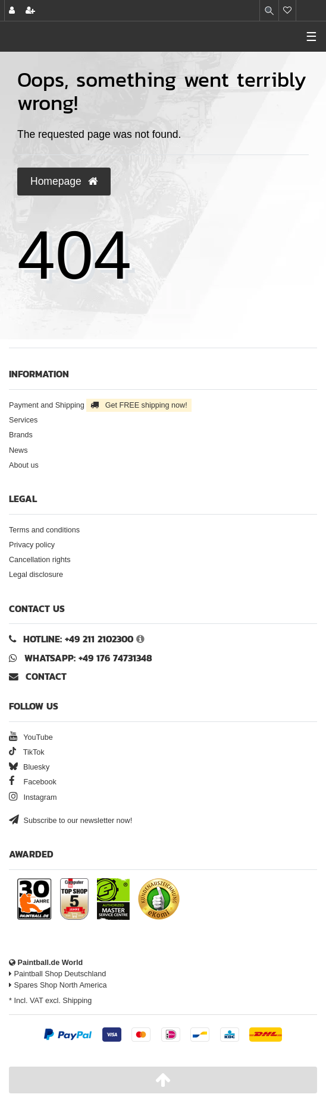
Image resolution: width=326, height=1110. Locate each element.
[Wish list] (287, 10)
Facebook (33, 782)
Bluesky (29, 767)
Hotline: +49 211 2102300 (78, 639)
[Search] (269, 10)
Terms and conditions (44, 530)
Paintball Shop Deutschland (57, 974)
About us (24, 465)
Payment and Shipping (100, 405)
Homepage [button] (64, 181)
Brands (21, 435)
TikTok (27, 752)
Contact (38, 676)
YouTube (31, 737)
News (18, 450)
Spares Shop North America (58, 985)
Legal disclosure (36, 574)
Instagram (33, 797)
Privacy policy (32, 545)
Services (23, 420)
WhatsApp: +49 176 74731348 (88, 658)
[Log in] (12, 10)
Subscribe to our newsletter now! (70, 820)
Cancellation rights (40, 560)
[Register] (30, 10)
